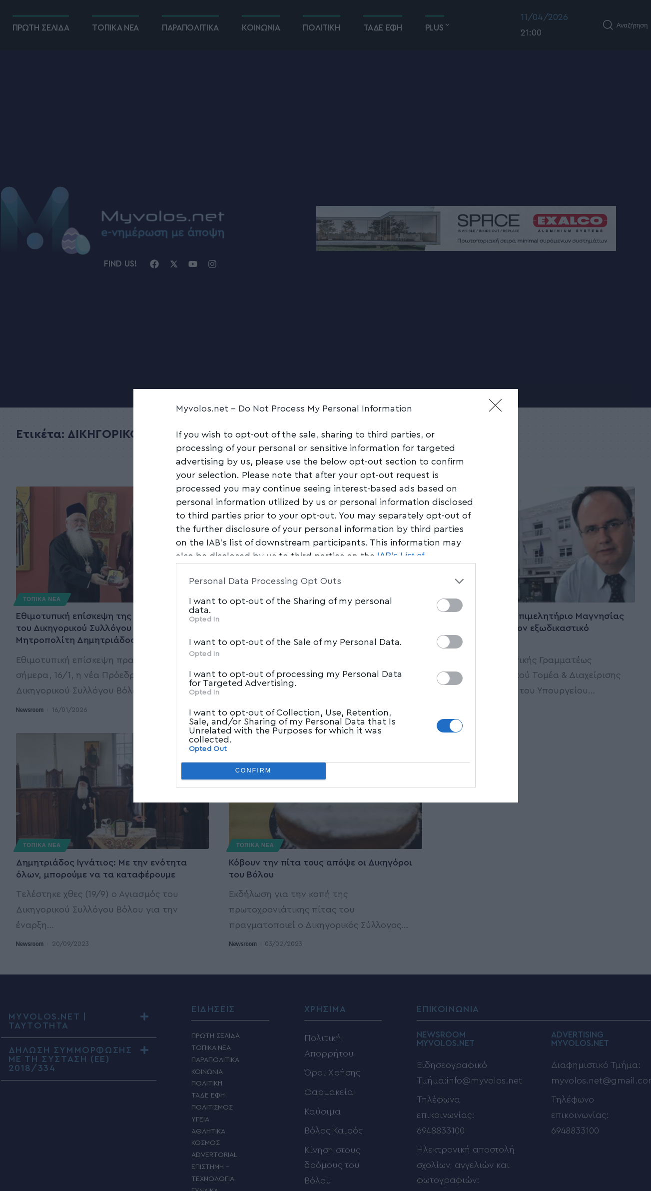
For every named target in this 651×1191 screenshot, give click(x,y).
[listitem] (326, 581)
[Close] (498, 408)
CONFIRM (253, 770)
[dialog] (325, 595)
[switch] (450, 605)
